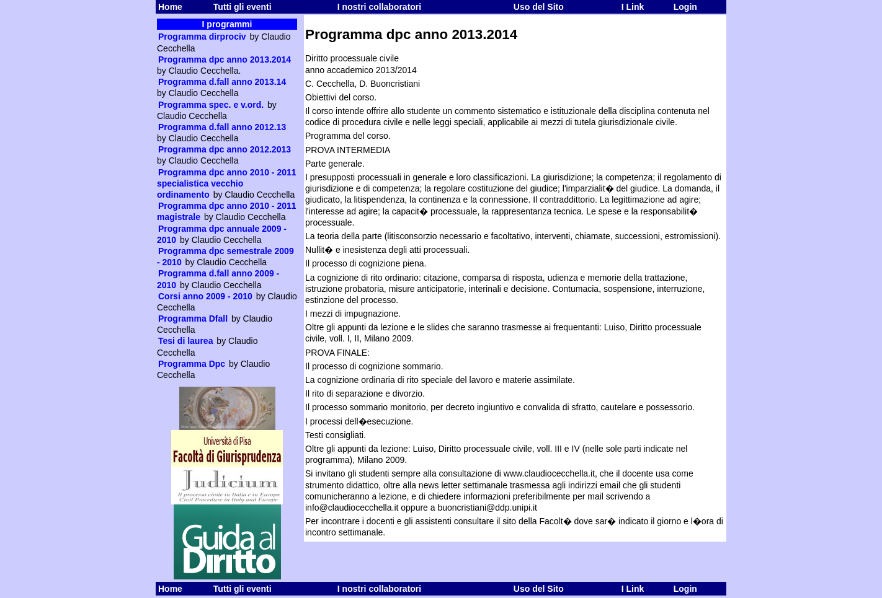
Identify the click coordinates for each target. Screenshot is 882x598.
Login (685, 7)
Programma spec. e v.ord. (211, 105)
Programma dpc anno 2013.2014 (224, 59)
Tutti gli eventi (242, 7)
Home (170, 7)
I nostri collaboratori (379, 7)
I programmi (227, 24)
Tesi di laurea (185, 341)
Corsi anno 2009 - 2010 (205, 296)
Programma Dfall (193, 318)
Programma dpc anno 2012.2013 (224, 149)
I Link (632, 7)
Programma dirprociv (202, 37)
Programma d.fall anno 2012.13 (222, 127)
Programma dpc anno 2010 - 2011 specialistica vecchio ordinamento (226, 183)
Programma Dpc (191, 364)
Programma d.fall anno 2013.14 (222, 82)
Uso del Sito (539, 7)
